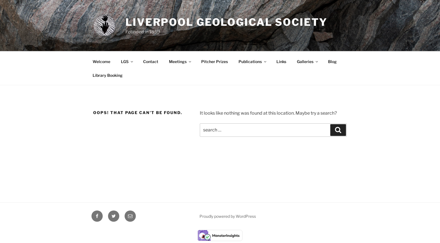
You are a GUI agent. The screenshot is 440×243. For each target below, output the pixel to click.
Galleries (308, 61)
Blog (332, 61)
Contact (150, 61)
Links (281, 61)
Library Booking (108, 75)
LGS (127, 61)
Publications (253, 61)
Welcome (101, 61)
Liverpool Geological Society (226, 22)
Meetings (180, 61)
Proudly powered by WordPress (228, 216)
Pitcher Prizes (214, 61)
